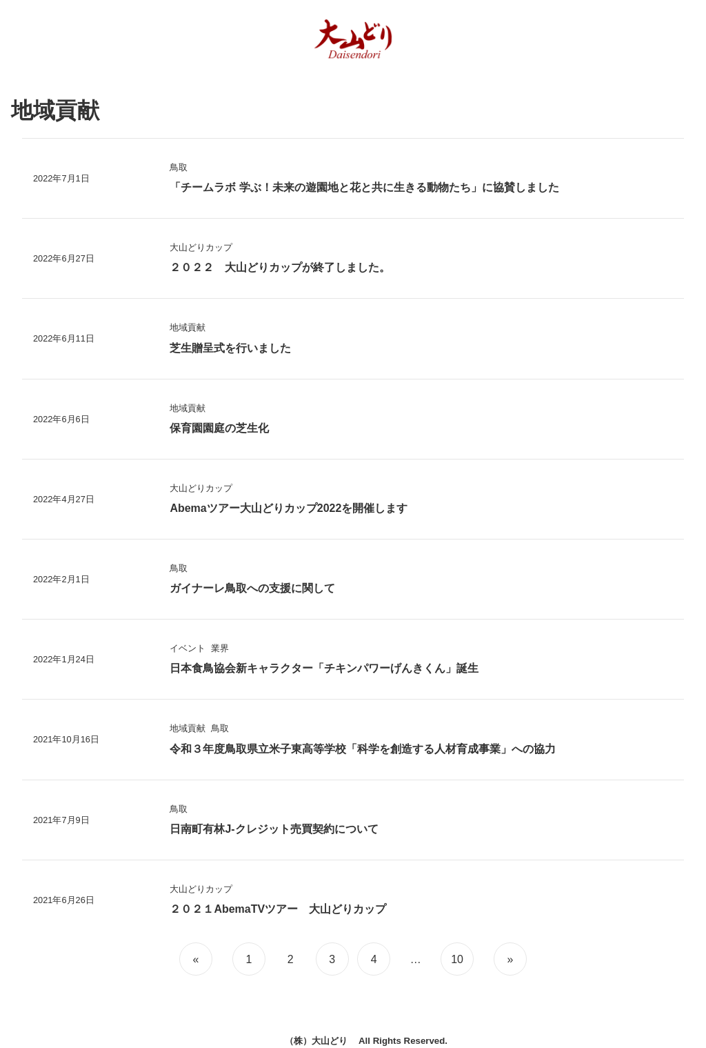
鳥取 (179, 167)
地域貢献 (187, 327)
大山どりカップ (201, 247)
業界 (220, 648)
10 (457, 959)
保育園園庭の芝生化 (219, 428)
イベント (187, 648)
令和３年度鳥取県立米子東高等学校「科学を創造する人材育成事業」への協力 (363, 749)
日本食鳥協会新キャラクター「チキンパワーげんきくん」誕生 (324, 668)
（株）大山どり (316, 1041)
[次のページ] (508, 959)
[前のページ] (197, 959)
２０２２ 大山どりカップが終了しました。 (280, 267)
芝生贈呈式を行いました (230, 348)
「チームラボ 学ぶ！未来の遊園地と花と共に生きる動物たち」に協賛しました (364, 187)
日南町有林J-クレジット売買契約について (274, 829)
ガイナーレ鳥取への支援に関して (252, 588)
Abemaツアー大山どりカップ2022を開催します (288, 508)
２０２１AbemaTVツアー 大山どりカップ (278, 909)
